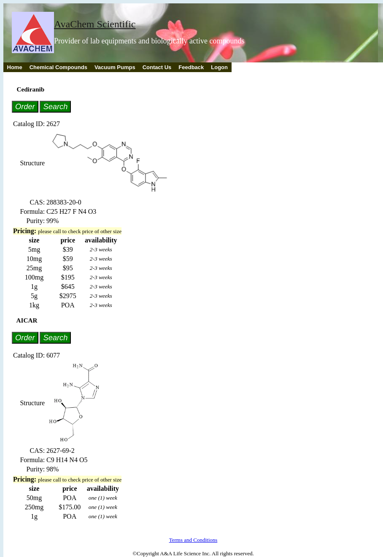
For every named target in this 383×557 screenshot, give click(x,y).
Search (55, 106)
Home (14, 67)
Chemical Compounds (58, 67)
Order (25, 106)
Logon (219, 67)
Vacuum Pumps (114, 67)
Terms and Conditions (193, 540)
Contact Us (157, 67)
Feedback (191, 67)
